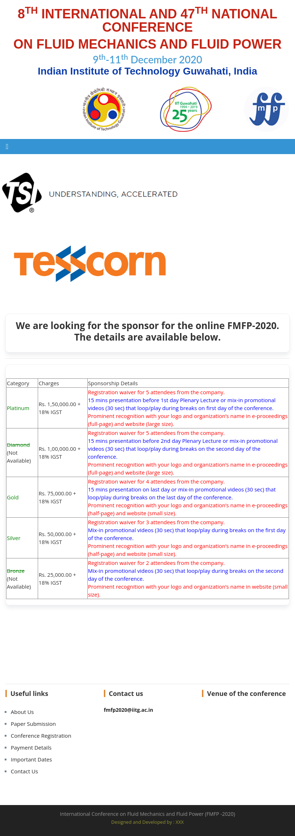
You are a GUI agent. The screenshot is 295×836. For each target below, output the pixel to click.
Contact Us (24, 771)
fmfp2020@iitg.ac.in (128, 709)
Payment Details (31, 747)
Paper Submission (33, 723)
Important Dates (31, 759)
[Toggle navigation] (7, 146)
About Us (22, 711)
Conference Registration (41, 735)
